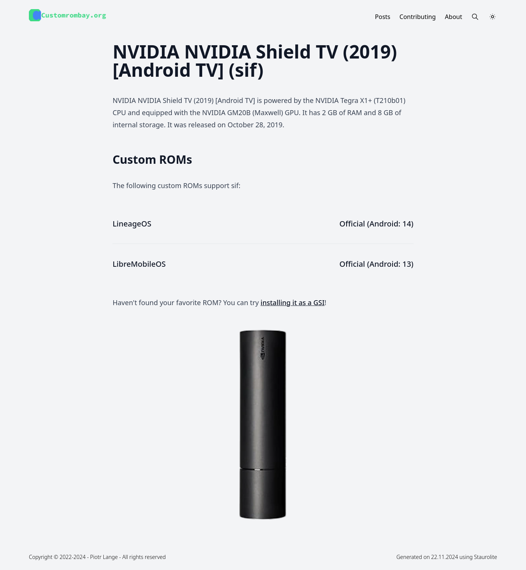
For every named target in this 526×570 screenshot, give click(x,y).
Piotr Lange (104, 556)
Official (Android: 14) (376, 223)
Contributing (417, 17)
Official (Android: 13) (376, 264)
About (453, 17)
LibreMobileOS (139, 264)
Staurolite (485, 556)
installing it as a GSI (293, 302)
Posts (382, 17)
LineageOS (131, 223)
